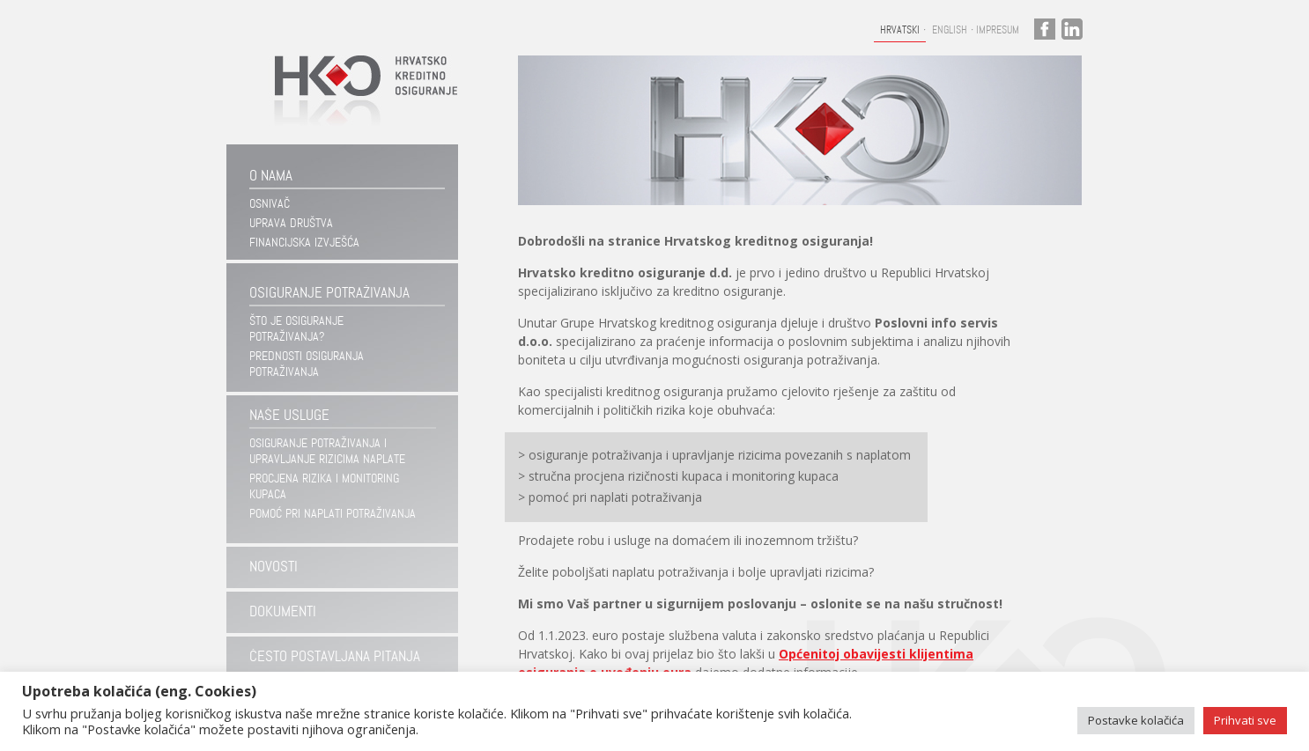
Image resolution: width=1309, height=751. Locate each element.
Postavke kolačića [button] (1136, 720)
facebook (1044, 29)
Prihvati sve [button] (1245, 720)
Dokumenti (282, 611)
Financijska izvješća (304, 242)
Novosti (273, 566)
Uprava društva (291, 223)
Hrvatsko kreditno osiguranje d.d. (358, 99)
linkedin (1072, 29)
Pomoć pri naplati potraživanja (332, 513)
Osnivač (269, 203)
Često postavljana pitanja (334, 656)
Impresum (997, 30)
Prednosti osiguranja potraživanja (306, 364)
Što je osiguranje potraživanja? (296, 328)
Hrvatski (900, 30)
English (949, 30)
